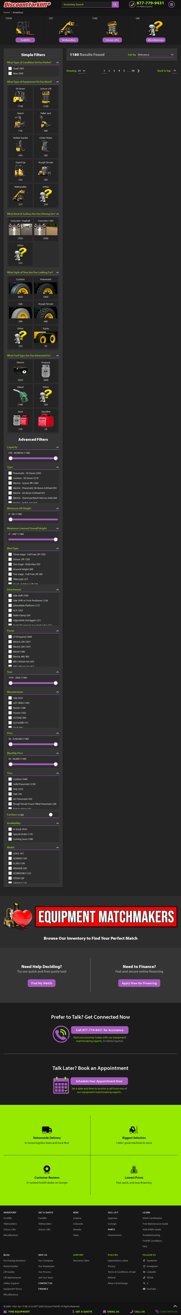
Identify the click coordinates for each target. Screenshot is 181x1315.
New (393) (15, 73)
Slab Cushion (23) (19, 808)
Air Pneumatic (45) (20, 798)
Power (33, 630)
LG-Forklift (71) (18, 722)
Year (33, 672)
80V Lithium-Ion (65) (21, 661)
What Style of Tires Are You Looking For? (33, 272)
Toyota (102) (17, 712)
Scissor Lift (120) (19, 559)
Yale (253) (15, 698)
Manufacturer (33, 691)
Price (33, 733)
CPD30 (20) (16, 878)
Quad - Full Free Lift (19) (23, 584)
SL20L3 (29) (16, 863)
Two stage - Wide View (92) (24, 564)
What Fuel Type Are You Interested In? (33, 355)
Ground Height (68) (20, 569)
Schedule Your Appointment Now (99, 1081)
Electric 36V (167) (19, 646)
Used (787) (16, 68)
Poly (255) (15, 789)
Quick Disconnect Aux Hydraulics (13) (30, 625)
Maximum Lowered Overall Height (33, 528)
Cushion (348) (17, 779)
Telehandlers (69, 40)
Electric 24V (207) (19, 641)
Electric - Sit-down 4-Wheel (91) (26, 493)
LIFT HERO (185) (19, 702)
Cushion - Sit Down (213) (23, 478)
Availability (33, 823)
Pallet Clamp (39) (19, 615)
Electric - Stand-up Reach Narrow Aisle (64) (32, 497)
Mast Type (33, 548)
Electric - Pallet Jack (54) (22, 502)
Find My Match (41, 983)
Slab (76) (15, 794)
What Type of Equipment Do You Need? (33, 81)
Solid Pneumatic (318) (22, 784)
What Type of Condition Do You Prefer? (33, 62)
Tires (33, 773)
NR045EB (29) (17, 868)
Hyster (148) (17, 707)
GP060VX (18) (17, 883)
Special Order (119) (20, 834)
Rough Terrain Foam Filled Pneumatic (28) (32, 803)
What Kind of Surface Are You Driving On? (33, 213)
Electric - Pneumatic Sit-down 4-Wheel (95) (32, 488)
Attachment (33, 589)
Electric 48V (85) (18, 656)
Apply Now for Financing (139, 983)
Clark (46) (15, 727)
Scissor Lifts (112, 40)
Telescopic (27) (18, 579)
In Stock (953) (17, 829)
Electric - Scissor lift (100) (23, 483)
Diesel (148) (16, 651)
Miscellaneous (156, 40)
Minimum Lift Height (33, 508)
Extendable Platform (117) (24, 605)
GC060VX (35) (17, 858)
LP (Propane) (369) (20, 636)
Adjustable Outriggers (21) (24, 620)
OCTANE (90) (17, 717)
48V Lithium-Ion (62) (21, 666)
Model (33, 847)
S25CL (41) (16, 853)
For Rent (12, 814)
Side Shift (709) (18, 595)
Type (33, 467)
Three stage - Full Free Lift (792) (27, 554)
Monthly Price (33, 753)
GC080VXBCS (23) (19, 873)
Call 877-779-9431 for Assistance (100, 1030)
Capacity (33, 447)
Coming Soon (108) (20, 839)
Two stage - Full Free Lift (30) (25, 574)
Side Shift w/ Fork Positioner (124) (28, 600)
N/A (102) (15, 610)
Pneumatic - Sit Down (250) (24, 473)
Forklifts (25, 40)
